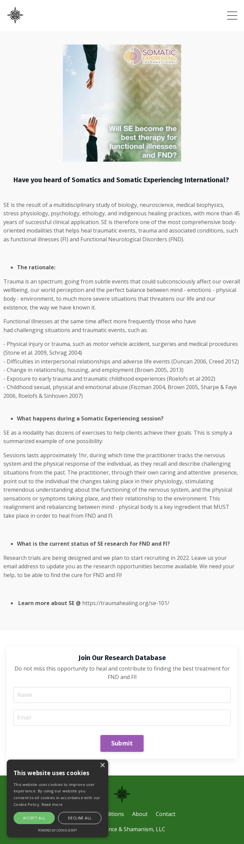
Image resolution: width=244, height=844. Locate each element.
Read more (52, 804)
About (140, 814)
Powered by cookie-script (57, 830)
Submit (122, 743)
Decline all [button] (80, 817)
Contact (165, 814)
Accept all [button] (34, 817)
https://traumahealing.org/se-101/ (125, 603)
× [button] (102, 765)
